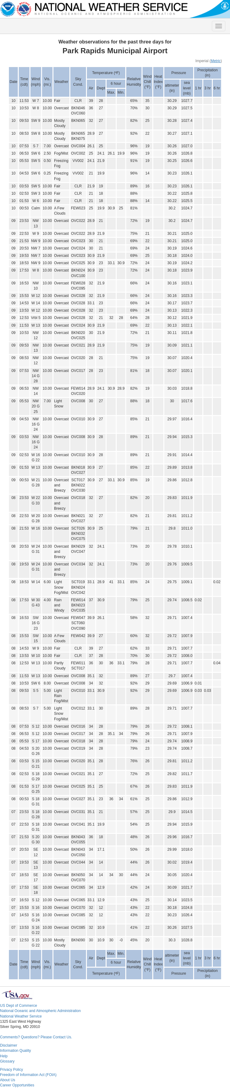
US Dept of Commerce (18, 1005)
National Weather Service (21, 1016)
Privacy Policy (11, 1069)
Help (4, 1056)
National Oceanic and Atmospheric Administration (40, 1011)
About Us (7, 1080)
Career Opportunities (17, 1085)
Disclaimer (8, 1045)
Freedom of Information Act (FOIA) (28, 1075)
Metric (216, 61)
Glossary (7, 1061)
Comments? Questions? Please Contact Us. (36, 1037)
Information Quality (15, 1050)
